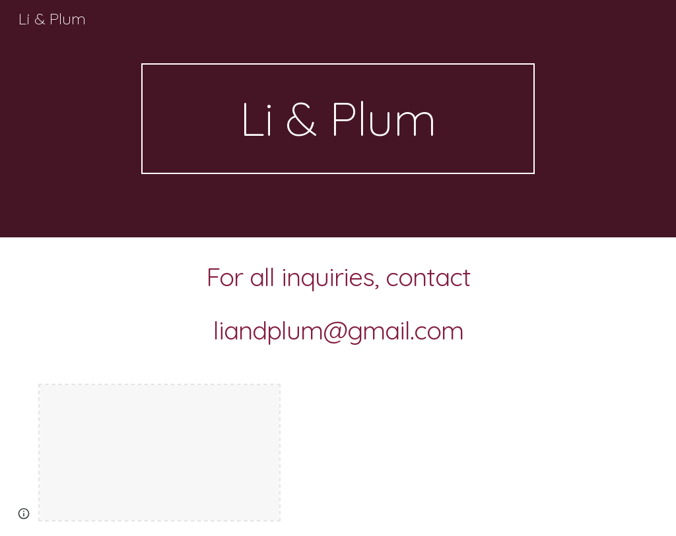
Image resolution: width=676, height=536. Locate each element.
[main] (337, 118)
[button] (24, 513)
